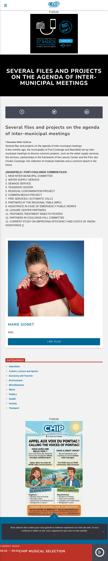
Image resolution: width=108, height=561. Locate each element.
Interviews (14, 366)
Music (12, 389)
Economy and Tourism (21, 376)
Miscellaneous (16, 385)
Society (13, 403)
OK (54, 535)
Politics (13, 394)
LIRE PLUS (54, 341)
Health (12, 399)
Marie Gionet (21, 324)
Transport (14, 408)
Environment (16, 380)
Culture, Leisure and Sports (23, 371)
